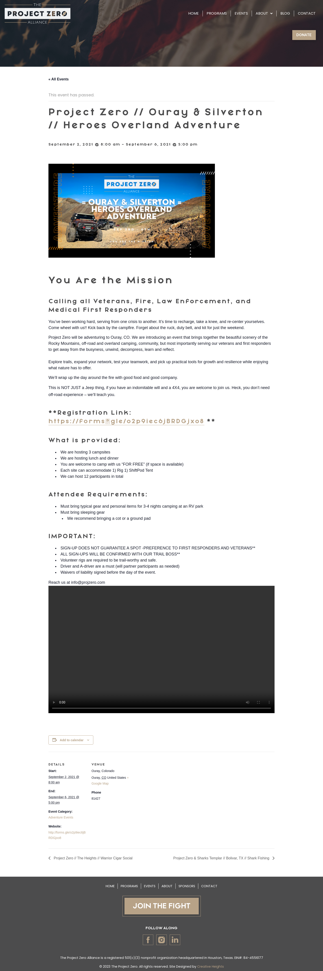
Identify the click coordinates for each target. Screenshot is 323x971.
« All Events (58, 79)
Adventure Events (60, 817)
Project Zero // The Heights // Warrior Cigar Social (93, 858)
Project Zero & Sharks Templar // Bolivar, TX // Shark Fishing (221, 858)
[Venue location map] (158, 783)
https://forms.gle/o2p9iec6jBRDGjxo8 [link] (126, 421)
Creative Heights (210, 966)
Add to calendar (72, 740)
